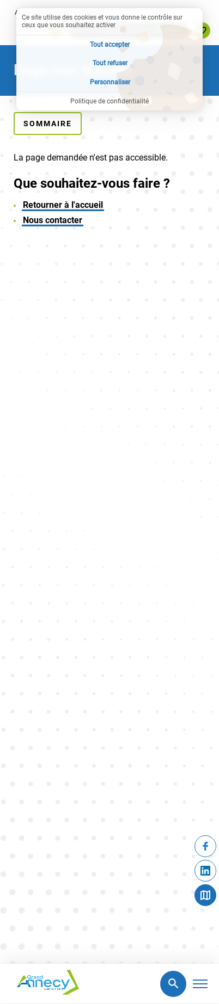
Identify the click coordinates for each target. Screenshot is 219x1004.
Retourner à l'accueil (63, 205)
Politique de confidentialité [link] (109, 101)
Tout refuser (110, 63)
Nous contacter (52, 220)
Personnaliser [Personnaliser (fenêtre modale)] (110, 82)
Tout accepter (110, 44)
